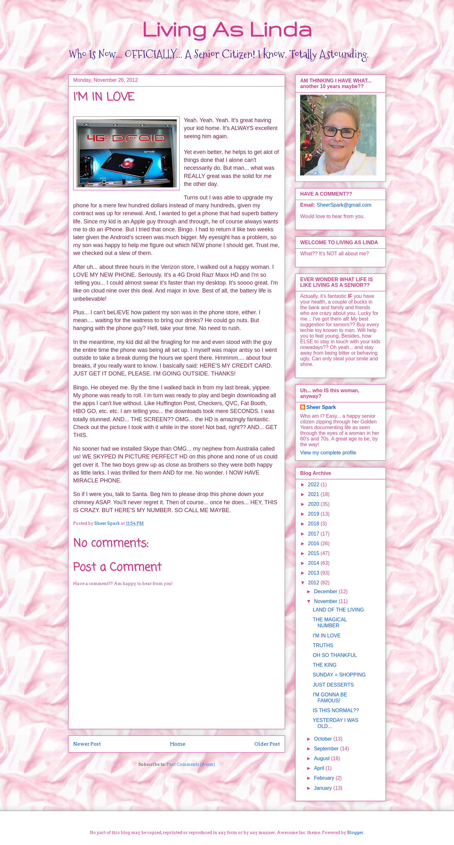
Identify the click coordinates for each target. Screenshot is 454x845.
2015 (314, 553)
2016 (314, 543)
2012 (314, 582)
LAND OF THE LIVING (338, 609)
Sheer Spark (321, 407)
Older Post (267, 744)
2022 (314, 484)
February (324, 778)
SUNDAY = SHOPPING (339, 674)
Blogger (355, 832)
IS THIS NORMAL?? (336, 710)
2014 (314, 563)
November (326, 601)
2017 (314, 533)
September (327, 748)
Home (177, 744)
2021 (314, 494)
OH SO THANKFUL (335, 655)
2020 (314, 504)
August (322, 758)
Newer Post (87, 744)
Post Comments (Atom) (190, 764)
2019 (314, 514)
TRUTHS (323, 645)
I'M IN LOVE (326, 635)
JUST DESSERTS (333, 685)
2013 (314, 573)
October (323, 739)
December (326, 591)
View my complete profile (328, 452)
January (323, 788)
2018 (314, 523)
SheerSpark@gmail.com (344, 205)
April (319, 768)
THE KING (325, 665)
